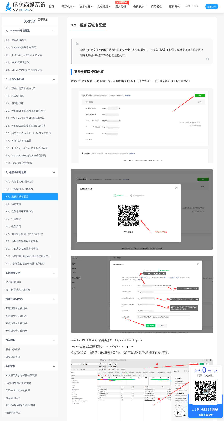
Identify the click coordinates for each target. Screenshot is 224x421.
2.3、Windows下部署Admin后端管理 (25, 110)
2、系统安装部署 (30, 79)
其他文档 (30, 366)
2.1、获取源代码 (15, 95)
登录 (196, 6)
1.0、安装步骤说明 (16, 40)
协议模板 (30, 340)
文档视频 (104, 6)
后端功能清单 (13, 397)
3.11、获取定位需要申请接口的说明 (25, 263)
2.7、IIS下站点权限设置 (18, 140)
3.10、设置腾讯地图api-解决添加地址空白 (28, 256)
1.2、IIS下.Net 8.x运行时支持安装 (24, 54)
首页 (51, 6)
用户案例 (122, 4)
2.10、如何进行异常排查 (19, 163)
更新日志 (174, 6)
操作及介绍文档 (30, 299)
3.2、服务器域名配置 (17, 196)
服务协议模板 (13, 349)
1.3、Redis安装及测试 (18, 62)
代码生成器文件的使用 (18, 390)
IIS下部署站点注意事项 (18, 289)
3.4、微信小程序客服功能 (19, 211)
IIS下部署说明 (13, 282)
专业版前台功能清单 (16, 323)
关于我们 (43, 19)
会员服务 (140, 6)
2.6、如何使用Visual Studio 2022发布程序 (28, 133)
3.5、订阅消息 (13, 218)
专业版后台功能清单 (16, 330)
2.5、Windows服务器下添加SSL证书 (25, 125)
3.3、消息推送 (13, 204)
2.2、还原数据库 (15, 103)
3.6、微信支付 (13, 226)
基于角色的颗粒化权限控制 (20, 405)
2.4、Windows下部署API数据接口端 (25, 118)
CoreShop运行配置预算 (18, 382)
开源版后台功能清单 (16, 315)
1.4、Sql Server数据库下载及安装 (24, 69)
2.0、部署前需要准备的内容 (21, 88)
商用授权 (156, 6)
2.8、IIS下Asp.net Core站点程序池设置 (27, 148)
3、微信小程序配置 (30, 172)
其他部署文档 (30, 273)
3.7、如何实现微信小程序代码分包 (24, 233)
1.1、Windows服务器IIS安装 (21, 47)
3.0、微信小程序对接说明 (19, 181)
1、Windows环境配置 (30, 30)
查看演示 (211, 6)
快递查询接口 (13, 412)
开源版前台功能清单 (16, 308)
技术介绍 (86, 6)
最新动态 (68, 6)
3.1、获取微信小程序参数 (19, 189)
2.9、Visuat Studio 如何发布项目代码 (26, 155)
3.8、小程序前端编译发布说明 (22, 241)
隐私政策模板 (13, 356)
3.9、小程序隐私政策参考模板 (22, 248)
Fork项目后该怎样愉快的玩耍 (21, 375)
